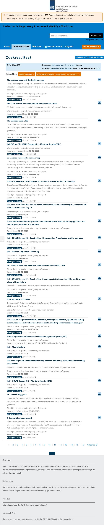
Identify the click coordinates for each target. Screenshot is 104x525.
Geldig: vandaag (25, 74)
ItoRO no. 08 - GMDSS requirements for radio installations (47, 110)
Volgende (91, 445)
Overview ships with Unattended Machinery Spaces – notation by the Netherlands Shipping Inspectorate (47, 369)
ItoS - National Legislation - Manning (47, 256)
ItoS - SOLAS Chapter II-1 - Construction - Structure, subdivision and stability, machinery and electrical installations (47, 287)
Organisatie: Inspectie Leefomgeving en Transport (56, 74)
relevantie (54, 68)
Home (7, 46)
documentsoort (71, 65)
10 (49, 445)
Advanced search (21, 46)
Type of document (53, 46)
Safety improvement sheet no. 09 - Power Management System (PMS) (47, 340)
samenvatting (99, 79)
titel (98, 68)
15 (77, 445)
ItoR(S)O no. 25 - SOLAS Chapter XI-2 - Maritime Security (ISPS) (47, 149)
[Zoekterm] (69, 35)
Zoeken (97, 35)
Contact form (68, 519)
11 (55, 445)
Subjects (69, 46)
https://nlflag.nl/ (40, 505)
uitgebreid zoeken (94, 40)
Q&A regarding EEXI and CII (47, 307)
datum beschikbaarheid (84, 68)
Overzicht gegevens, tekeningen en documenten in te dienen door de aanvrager (47, 191)
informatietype (57, 65)
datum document (66, 68)
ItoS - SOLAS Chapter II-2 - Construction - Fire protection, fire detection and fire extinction (47, 243)
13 (66, 445)
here (93, 487)
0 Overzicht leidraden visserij (47, 428)
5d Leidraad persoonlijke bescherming (47, 168)
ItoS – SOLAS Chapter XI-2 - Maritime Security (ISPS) (47, 386)
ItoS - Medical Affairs (47, 352)
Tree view (36, 46)
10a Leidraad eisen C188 (47, 131)
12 (60, 445)
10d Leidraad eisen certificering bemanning (47, 90)
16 (83, 445)
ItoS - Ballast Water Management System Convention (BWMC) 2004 (47, 270)
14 (72, 445)
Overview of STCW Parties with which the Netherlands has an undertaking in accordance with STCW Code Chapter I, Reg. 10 (47, 211)
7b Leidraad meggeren (47, 404)
